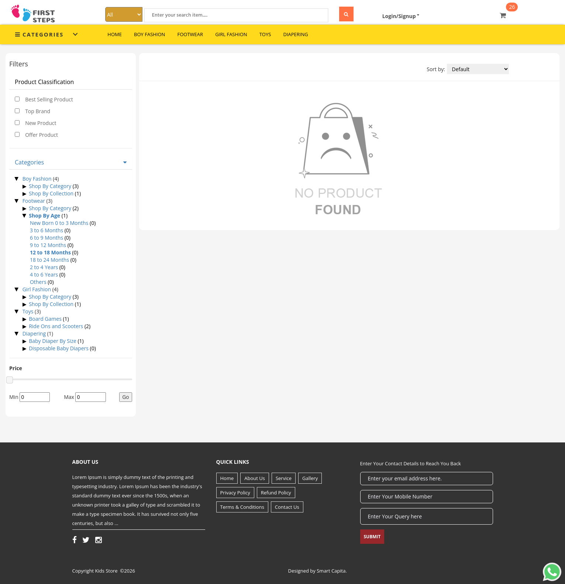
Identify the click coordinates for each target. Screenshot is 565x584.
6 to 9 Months (46, 237)
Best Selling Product (49, 99)
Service (284, 478)
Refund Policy (276, 492)
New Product (40, 122)
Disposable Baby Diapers (59, 348)
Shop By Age (44, 215)
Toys (265, 34)
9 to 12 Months (48, 244)
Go (125, 396)
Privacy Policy (235, 492)
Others (38, 281)
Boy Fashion (149, 34)
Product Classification (44, 82)
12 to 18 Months (50, 252)
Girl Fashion (231, 34)
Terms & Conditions (242, 507)
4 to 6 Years (44, 274)
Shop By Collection (51, 193)
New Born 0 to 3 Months (59, 222)
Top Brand (37, 111)
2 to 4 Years (44, 267)
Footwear (190, 34)
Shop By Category (50, 186)
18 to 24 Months (49, 259)
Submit (372, 536)
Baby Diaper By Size (52, 340)
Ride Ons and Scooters (56, 326)
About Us (254, 478)
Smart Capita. (332, 570)
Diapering (295, 34)
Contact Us (287, 507)
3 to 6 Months (46, 230)
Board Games (45, 318)
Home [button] (114, 34)
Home (227, 478)
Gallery (310, 478)
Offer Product (41, 134)
